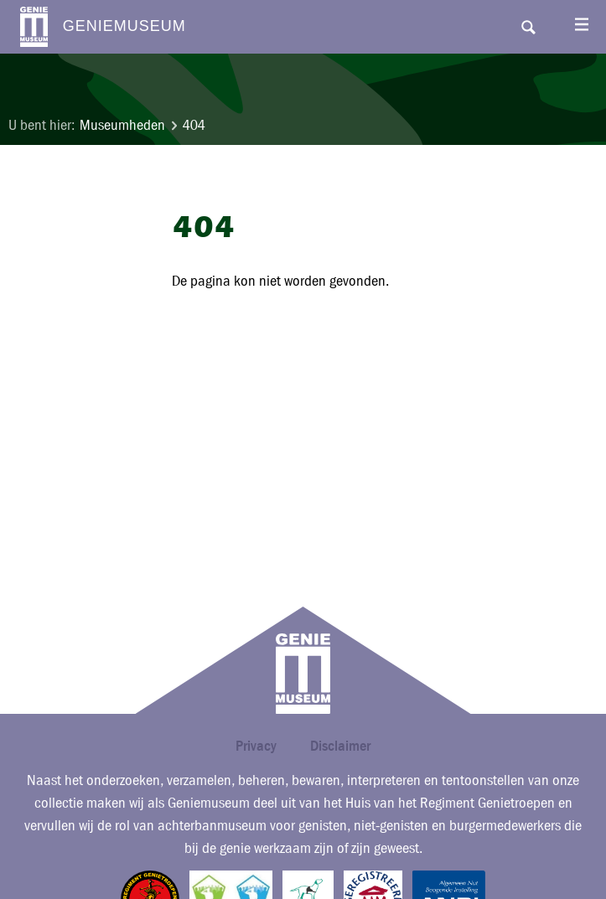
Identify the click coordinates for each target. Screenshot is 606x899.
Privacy (256, 745)
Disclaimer (340, 745)
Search (528, 27)
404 (194, 125)
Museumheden (122, 125)
